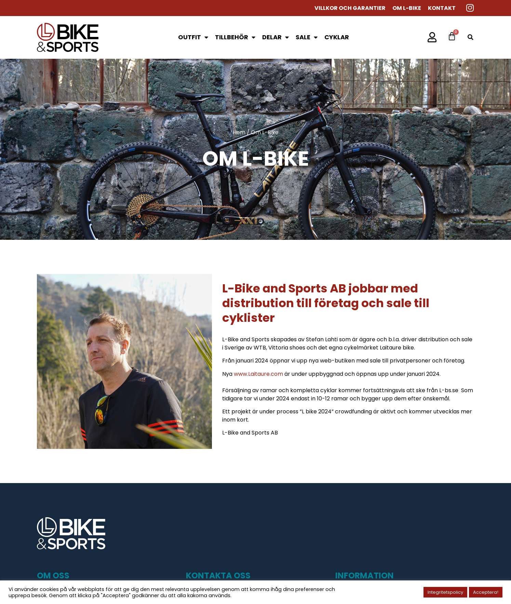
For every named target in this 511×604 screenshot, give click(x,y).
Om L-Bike (406, 8)
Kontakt (442, 8)
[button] (470, 37)
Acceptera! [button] (485, 592)
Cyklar (336, 37)
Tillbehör (235, 37)
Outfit (193, 37)
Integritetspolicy (445, 592)
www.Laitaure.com (258, 374)
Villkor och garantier (350, 8)
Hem (239, 132)
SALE (307, 37)
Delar (275, 37)
